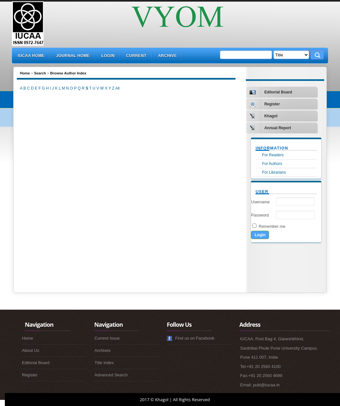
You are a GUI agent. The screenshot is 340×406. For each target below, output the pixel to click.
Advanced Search (111, 374)
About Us (30, 350)
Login (108, 55)
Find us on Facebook (194, 338)
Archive (167, 55)
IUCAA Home (31, 55)
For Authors (272, 163)
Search (40, 73)
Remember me (272, 226)
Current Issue (107, 338)
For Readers (273, 155)
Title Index (104, 362)
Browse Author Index (68, 73)
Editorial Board (35, 362)
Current (136, 55)
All (117, 88)
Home (25, 73)
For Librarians (274, 172)
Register (29, 374)
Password (260, 215)
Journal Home (73, 55)
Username (260, 202)
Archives (103, 350)
